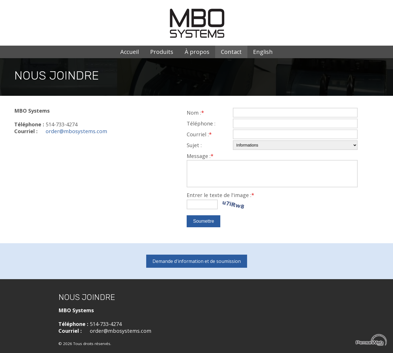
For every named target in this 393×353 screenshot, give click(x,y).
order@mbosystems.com (76, 131)
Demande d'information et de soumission (196, 261)
